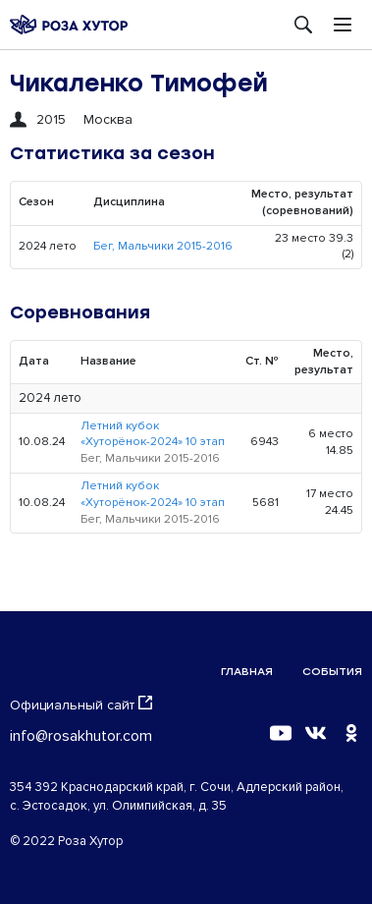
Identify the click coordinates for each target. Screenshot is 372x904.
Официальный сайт (81, 704)
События (332, 671)
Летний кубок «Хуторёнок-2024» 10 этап (152, 434)
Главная (247, 671)
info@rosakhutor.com (81, 736)
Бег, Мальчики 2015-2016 (163, 246)
